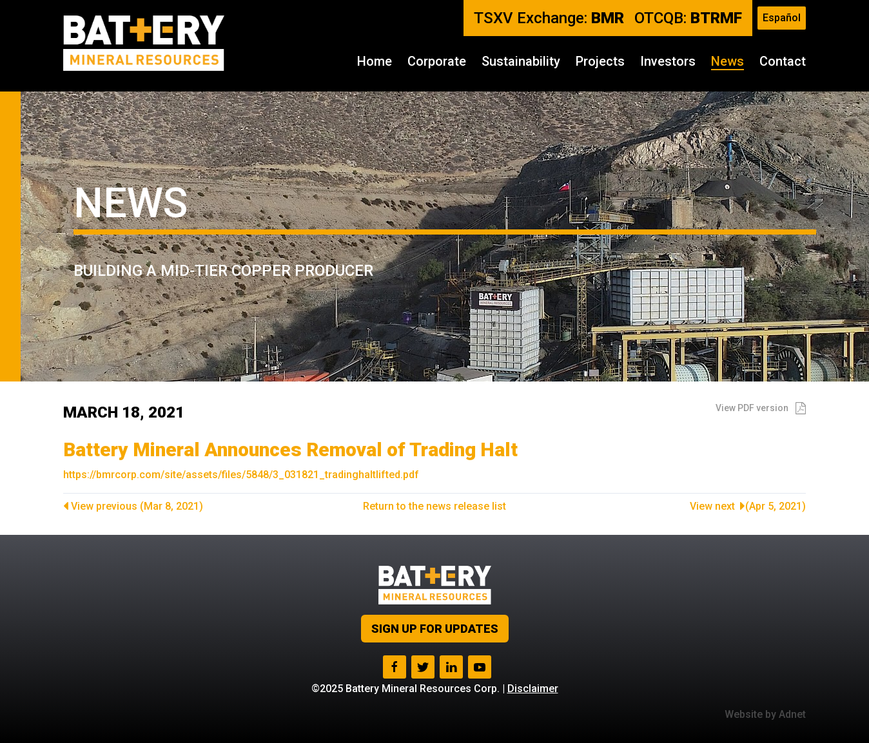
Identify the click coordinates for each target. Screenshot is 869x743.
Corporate (436, 61)
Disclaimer (532, 688)
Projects (600, 61)
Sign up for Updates (434, 628)
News (727, 61)
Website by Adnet (765, 714)
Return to (434, 506)
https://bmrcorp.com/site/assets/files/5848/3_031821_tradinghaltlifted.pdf (241, 474)
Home (374, 61)
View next (748, 506)
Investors (668, 61)
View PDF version (761, 408)
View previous (133, 506)
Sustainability (521, 61)
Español (782, 18)
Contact (782, 61)
